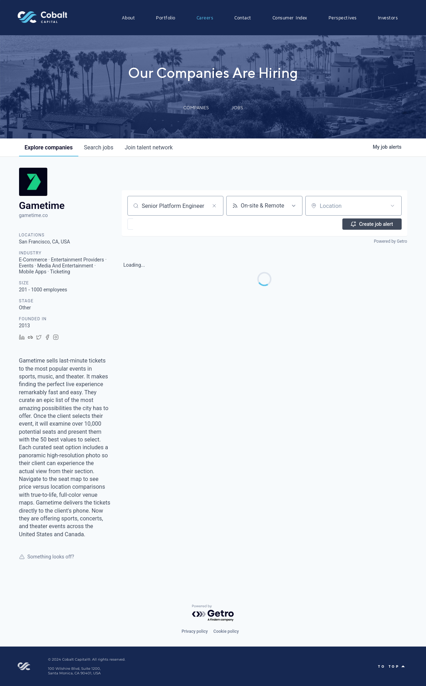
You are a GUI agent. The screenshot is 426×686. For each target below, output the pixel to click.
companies (49, 147)
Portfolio (165, 17)
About (128, 17)
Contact (242, 17)
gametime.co (33, 215)
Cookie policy (226, 631)
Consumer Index (289, 17)
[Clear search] (214, 206)
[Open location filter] (392, 206)
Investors (388, 17)
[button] (150, 224)
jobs (98, 147)
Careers (205, 17)
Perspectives (343, 17)
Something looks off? (46, 557)
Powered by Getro (390, 241)
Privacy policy (194, 631)
